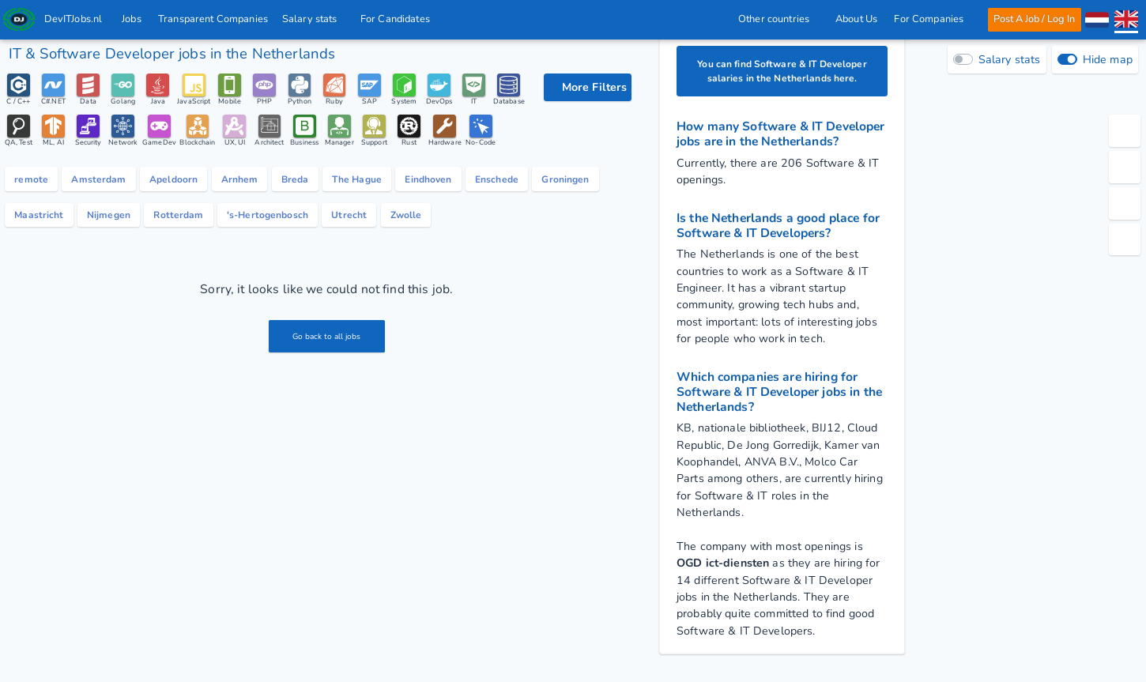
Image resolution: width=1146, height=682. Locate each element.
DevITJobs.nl (73, 19)
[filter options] (588, 87)
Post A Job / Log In (1034, 19)
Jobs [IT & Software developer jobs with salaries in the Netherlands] (132, 19)
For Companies (933, 19)
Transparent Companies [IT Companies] (214, 19)
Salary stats (314, 19)
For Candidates (399, 19)
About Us (855, 19)
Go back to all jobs (327, 394)
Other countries (777, 19)
